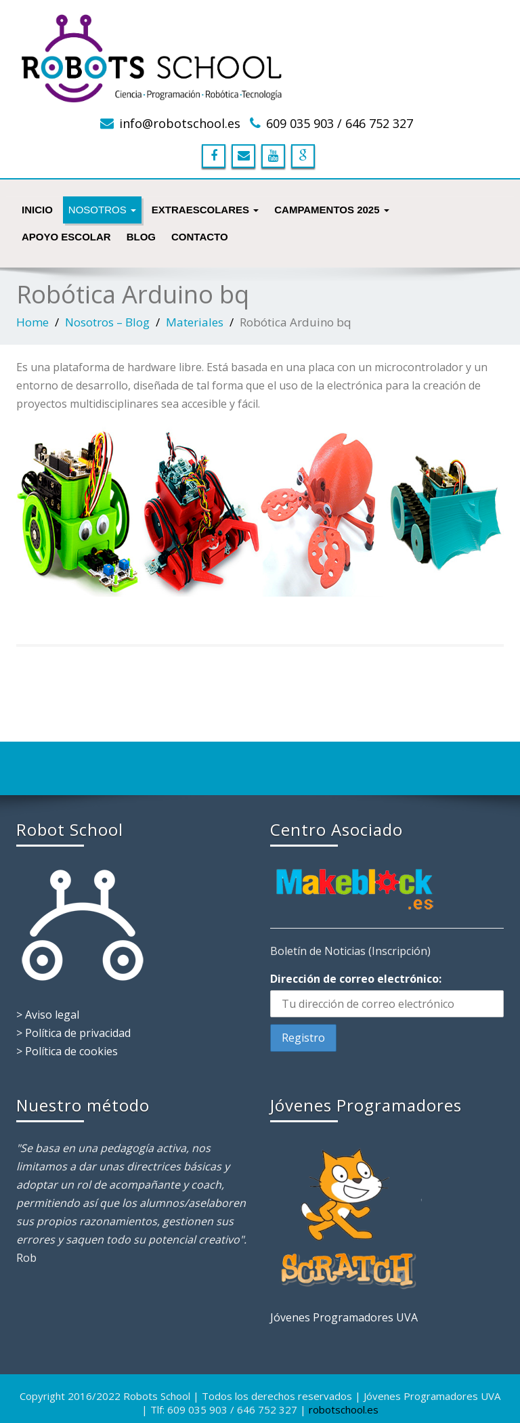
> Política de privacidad (73, 1032)
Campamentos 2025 (331, 209)
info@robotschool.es (179, 123)
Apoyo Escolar (66, 236)
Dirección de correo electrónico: (355, 978)
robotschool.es (343, 1409)
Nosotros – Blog (107, 322)
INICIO (37, 209)
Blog (141, 236)
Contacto (199, 236)
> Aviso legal (47, 1014)
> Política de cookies (67, 1051)
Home (32, 322)
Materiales (194, 322)
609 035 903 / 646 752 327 (339, 123)
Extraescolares (205, 209)
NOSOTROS (102, 209)
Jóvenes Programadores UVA (344, 1317)
